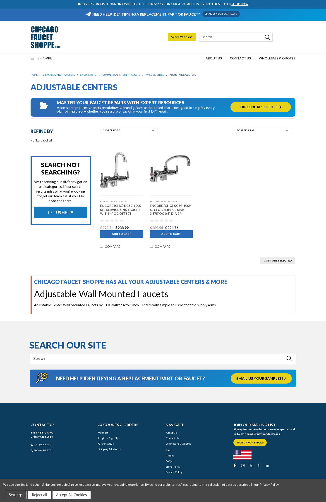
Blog (168, 450)
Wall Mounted (155, 74)
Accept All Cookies (71, 494)
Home (34, 74)
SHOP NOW (239, 4)
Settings (16, 494)
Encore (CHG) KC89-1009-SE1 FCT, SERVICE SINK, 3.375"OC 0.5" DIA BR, (170, 209)
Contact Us (240, 58)
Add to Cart (121, 234)
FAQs (169, 461)
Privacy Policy (174, 472)
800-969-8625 (41, 450)
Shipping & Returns (109, 449)
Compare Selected (278, 260)
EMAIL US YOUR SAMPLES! (221, 14)
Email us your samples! (261, 378)
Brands (170, 455)
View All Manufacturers (59, 74)
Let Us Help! (60, 212)
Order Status (106, 443)
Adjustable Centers (183, 74)
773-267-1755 (181, 37)
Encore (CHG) (88, 74)
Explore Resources (261, 107)
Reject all (39, 494)
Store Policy (173, 466)
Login (101, 438)
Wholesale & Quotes (277, 58)
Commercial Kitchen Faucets (121, 74)
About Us (214, 58)
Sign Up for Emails (250, 442)
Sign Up (113, 438)
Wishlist (103, 432)
